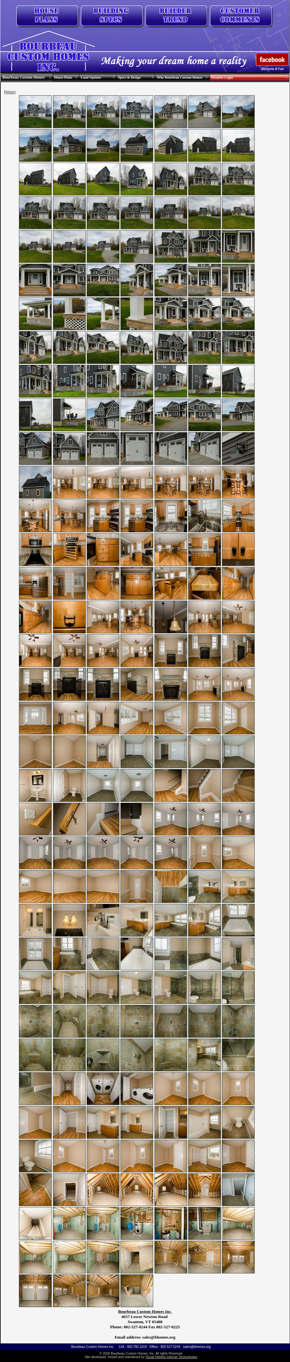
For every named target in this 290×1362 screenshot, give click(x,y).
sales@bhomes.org (197, 1347)
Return (10, 92)
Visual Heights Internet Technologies (171, 1357)
